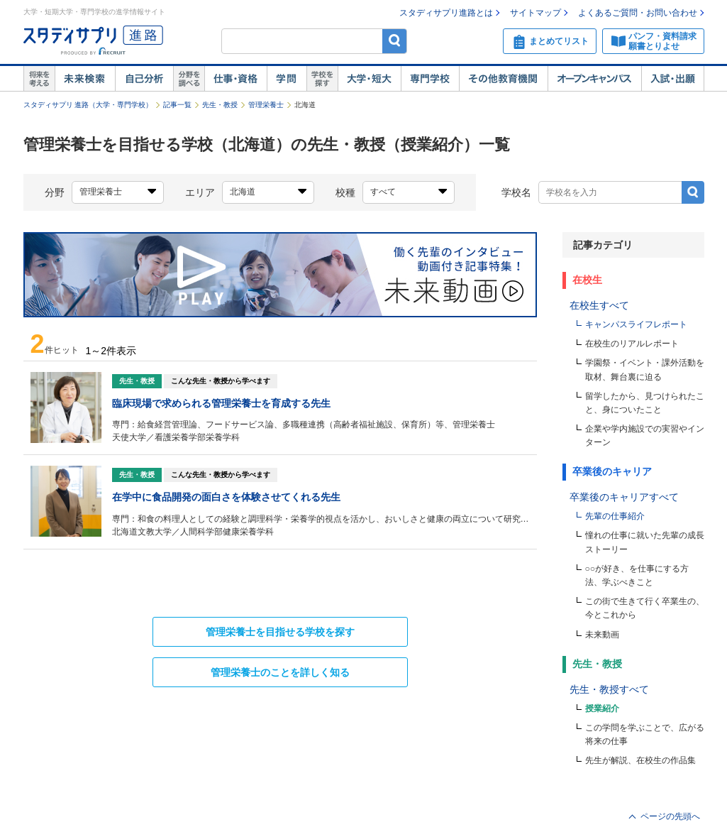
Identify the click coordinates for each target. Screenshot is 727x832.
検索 (394, 40)
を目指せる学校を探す (280, 631)
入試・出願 (672, 79)
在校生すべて (599, 305)
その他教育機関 (503, 79)
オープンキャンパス (594, 79)
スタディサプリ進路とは (446, 13)
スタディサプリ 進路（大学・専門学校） (88, 105)
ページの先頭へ (670, 816)
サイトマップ (535, 13)
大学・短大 (369, 79)
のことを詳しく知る (280, 672)
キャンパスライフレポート (636, 324)
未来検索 (85, 79)
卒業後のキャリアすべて (624, 497)
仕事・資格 (235, 79)
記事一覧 (177, 105)
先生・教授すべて (609, 689)
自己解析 (144, 79)
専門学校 (430, 79)
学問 (286, 79)
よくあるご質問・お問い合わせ (637, 13)
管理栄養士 (266, 105)
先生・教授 (220, 105)
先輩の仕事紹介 (615, 516)
